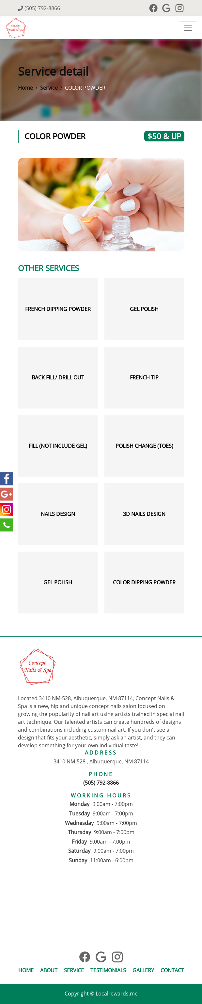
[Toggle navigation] (188, 27)
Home (25, 87)
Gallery (143, 970)
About (48, 970)
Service (49, 87)
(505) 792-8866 (39, 8)
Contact (172, 970)
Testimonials (108, 970)
